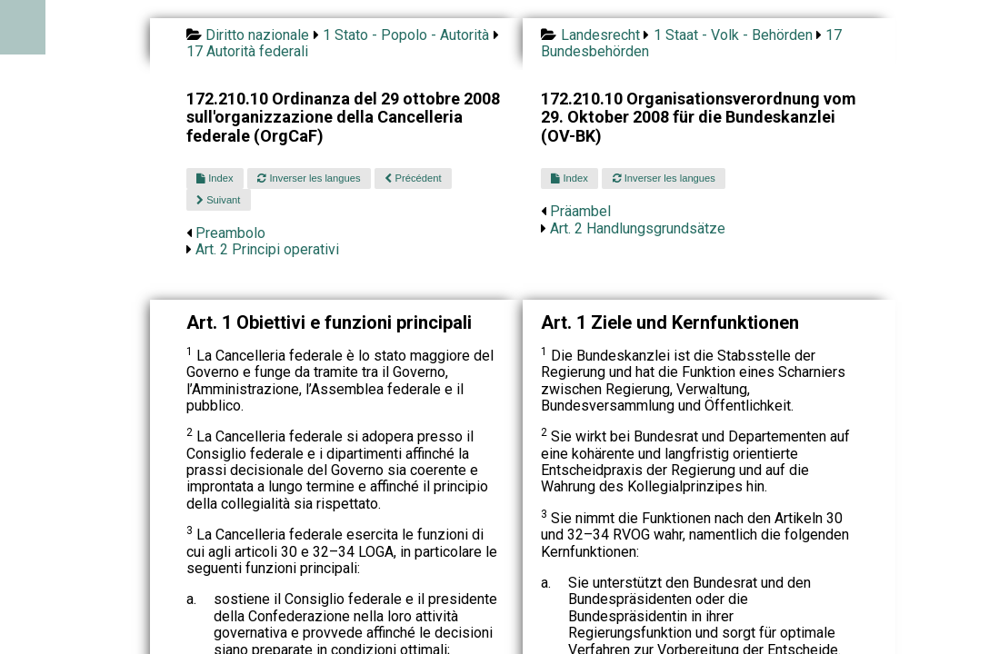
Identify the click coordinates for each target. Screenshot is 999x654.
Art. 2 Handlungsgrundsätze (637, 228)
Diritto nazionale (257, 35)
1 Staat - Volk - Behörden (733, 35)
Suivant (218, 199)
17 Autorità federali (247, 51)
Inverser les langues (308, 178)
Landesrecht (600, 35)
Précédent (413, 178)
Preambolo (230, 233)
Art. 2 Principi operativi (267, 249)
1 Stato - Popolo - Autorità (406, 35)
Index (214, 178)
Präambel (580, 211)
